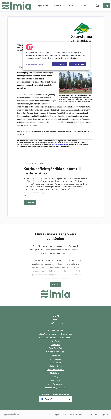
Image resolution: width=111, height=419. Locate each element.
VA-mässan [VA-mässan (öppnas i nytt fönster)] (55, 380)
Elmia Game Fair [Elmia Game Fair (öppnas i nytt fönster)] (55, 348)
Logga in (104, 414)
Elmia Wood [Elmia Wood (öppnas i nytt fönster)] (55, 362)
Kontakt (83, 5)
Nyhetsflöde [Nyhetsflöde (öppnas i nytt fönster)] (91, 414)
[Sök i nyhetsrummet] (97, 5)
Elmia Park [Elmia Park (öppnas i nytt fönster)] (55, 355)
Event (71, 5)
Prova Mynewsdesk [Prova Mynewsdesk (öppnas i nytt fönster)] (57, 414)
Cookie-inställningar (34, 64)
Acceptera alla (78, 64)
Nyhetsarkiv (43, 5)
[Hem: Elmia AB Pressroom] (16, 5)
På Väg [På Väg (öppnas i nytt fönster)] (55, 376)
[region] (56, 56)
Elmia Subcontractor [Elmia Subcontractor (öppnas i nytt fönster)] (55, 369)
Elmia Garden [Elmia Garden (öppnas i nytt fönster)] (55, 359)
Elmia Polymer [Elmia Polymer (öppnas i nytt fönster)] (55, 341)
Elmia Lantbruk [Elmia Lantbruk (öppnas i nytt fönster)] (55, 366)
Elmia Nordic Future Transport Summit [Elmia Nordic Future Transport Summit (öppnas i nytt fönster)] (55, 337)
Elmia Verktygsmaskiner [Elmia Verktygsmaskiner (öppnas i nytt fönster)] (55, 387)
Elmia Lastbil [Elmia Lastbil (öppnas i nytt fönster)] (55, 373)
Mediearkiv (59, 5)
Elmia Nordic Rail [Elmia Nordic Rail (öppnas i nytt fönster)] (55, 330)
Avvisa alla (59, 64)
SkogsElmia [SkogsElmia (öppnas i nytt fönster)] (55, 344)
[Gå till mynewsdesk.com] (11, 414)
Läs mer (55, 284)
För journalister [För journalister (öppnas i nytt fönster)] (76, 414)
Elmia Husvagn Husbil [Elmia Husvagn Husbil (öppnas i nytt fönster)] (55, 351)
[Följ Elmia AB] (106, 5)
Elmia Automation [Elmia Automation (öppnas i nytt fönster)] (55, 384)
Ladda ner (29, 202)
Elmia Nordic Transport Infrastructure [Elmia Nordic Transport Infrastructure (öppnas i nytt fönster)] (55, 334)
